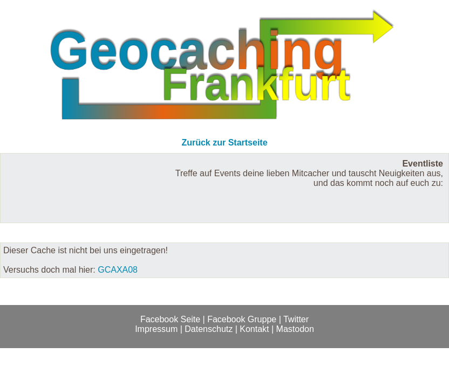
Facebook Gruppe (241, 319)
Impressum (156, 329)
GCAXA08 (118, 269)
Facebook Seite (170, 319)
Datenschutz (209, 329)
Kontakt (254, 329)
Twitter (296, 319)
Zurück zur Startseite (224, 142)
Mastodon (295, 329)
